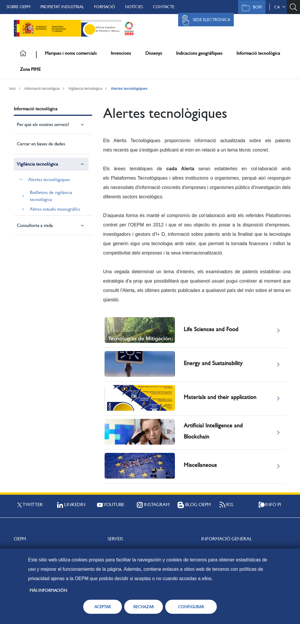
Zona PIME (30, 69)
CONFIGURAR (191, 606)
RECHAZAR (143, 606)
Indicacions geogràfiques (199, 53)
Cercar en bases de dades (41, 144)
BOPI (250, 8)
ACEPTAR (102, 606)
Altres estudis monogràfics (55, 209)
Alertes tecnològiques (129, 89)
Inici (12, 89)
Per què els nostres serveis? (43, 124)
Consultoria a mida (35, 225)
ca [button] (279, 7)
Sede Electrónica (204, 20)
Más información (48, 590)
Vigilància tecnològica (85, 89)
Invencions (121, 53)
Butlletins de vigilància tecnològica (51, 196)
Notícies (134, 6)
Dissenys (153, 53)
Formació (104, 6)
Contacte (163, 6)
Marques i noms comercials (71, 53)
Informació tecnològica (258, 53)
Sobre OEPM (18, 6)
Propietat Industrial (62, 6)
